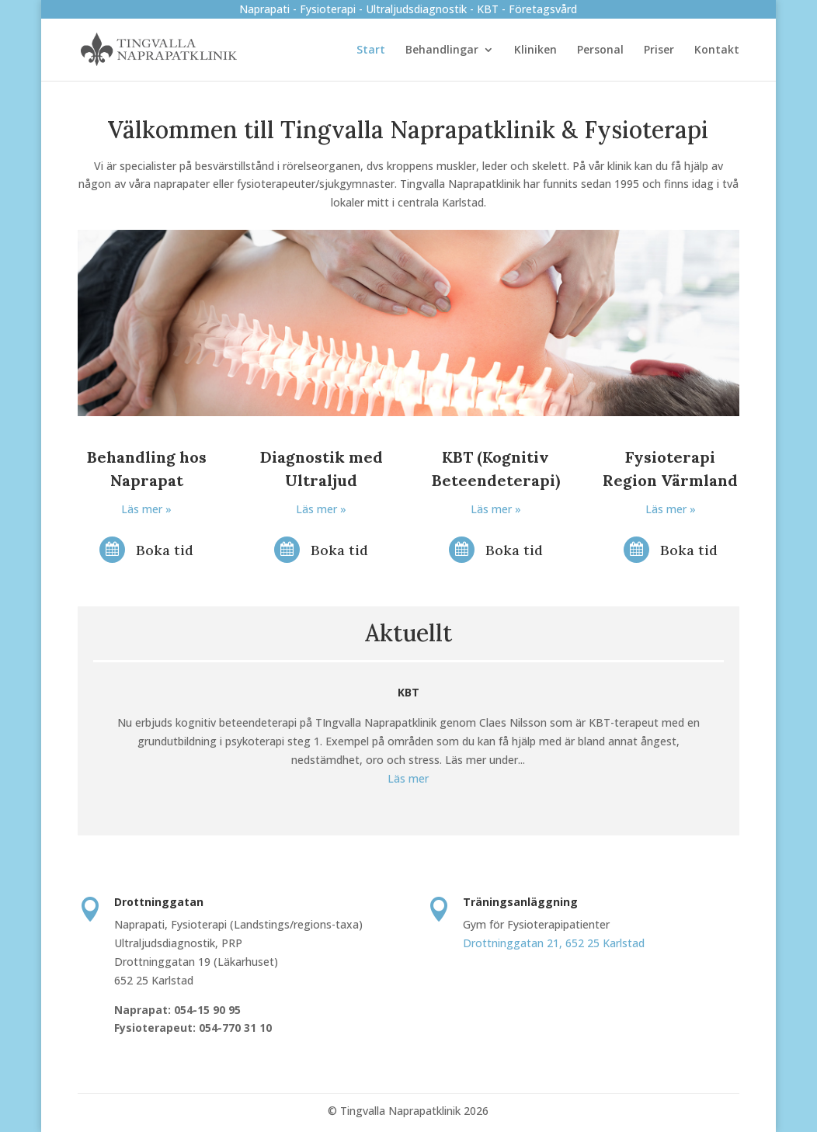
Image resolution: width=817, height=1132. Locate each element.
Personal (600, 50)
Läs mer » (146, 509)
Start (370, 50)
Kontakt (716, 50)
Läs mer (408, 778)
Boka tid (164, 550)
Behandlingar (441, 50)
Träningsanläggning (520, 901)
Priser (659, 50)
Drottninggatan (158, 901)
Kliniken (535, 50)
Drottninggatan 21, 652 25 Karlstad (554, 943)
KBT (408, 692)
